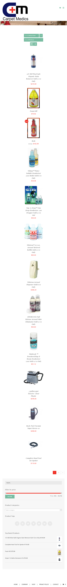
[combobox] (33, 510)
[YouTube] (39, 523)
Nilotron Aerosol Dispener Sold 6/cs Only (33, 284)
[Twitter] (28, 523)
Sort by (30, 35)
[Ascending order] (41, 35)
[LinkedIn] (44, 523)
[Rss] (22, 523)
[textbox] (33, 510)
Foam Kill (33, 111)
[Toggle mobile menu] (63, 8)
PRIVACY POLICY (44, 584)
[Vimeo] (33, 523)
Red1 (33, 141)
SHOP (33, 584)
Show (29, 40)
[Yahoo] (50, 523)
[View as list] (35, 44)
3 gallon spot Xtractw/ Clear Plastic (33, 393)
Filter (10, 496)
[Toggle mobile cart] (60, 8)
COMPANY (25, 584)
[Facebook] (17, 523)
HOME (16, 584)
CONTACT (56, 584)
